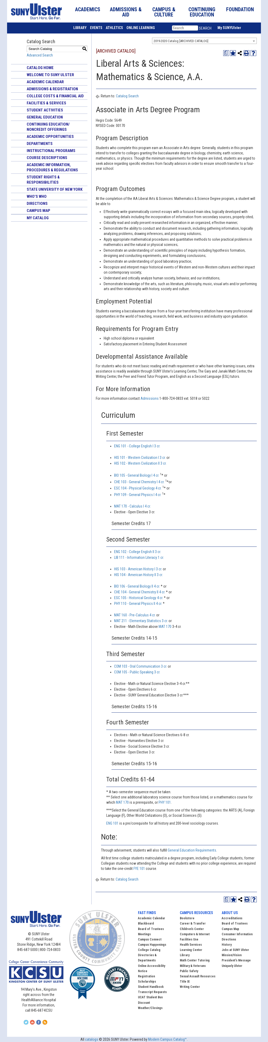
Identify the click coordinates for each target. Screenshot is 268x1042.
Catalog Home (40, 67)
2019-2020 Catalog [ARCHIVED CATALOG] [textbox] (181, 41)
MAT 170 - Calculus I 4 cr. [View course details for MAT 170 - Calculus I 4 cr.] (132, 506)
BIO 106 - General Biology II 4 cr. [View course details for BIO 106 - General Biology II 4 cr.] (137, 586)
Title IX (185, 981)
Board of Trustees (235, 923)
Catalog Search (127, 96)
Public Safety (189, 971)
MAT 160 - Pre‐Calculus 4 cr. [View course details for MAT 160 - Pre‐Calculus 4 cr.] (134, 615)
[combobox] (204, 41)
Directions (37, 203)
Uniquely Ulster (232, 966)
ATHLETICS (114, 28)
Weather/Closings (150, 1008)
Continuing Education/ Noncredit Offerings (48, 127)
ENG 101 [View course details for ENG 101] (112, 823)
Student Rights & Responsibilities (43, 180)
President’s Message (236, 960)
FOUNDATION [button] (240, 9)
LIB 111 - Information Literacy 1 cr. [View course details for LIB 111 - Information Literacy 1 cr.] (139, 557)
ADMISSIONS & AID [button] (126, 12)
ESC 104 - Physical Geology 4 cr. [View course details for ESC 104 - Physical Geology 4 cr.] (137, 488)
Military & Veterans (193, 966)
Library (184, 955)
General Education (45, 117)
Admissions (150, 398)
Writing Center (190, 987)
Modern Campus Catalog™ (167, 1039)
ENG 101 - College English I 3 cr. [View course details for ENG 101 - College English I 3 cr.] (137, 446)
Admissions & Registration (52, 89)
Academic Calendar (45, 82)
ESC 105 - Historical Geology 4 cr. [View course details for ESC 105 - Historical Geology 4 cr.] (138, 598)
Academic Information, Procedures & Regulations (52, 167)
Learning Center (191, 950)
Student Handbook (151, 987)
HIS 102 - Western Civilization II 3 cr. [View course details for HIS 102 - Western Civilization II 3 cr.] (140, 463)
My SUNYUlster (229, 28)
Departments (40, 143)
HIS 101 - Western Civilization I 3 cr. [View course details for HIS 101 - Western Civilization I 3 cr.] (140, 457)
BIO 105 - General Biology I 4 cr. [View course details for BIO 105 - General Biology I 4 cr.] (136, 475)
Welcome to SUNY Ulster (50, 74)
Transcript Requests (152, 992)
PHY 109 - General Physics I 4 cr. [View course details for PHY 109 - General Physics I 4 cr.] (137, 495)
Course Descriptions (47, 157)
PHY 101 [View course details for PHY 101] (165, 802)
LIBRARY (80, 28)
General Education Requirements (192, 850)
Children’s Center (192, 929)
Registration (146, 976)
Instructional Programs (51, 150)
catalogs (91, 1039)
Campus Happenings (152, 945)
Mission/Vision (232, 955)
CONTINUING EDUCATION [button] (201, 12)
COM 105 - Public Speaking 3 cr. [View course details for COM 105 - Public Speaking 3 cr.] (137, 672)
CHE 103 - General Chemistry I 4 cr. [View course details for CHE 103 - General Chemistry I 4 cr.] (139, 482)
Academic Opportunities (50, 136)
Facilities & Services (46, 103)
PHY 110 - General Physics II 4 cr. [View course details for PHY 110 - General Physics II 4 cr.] (138, 603)
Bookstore (187, 918)
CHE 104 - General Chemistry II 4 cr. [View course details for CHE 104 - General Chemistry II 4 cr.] (139, 592)
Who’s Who (37, 196)
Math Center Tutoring (195, 960)
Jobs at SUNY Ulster (235, 950)
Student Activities (45, 110)
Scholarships (147, 981)
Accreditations (232, 918)
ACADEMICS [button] (87, 9)
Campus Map (38, 210)
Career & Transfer (193, 923)
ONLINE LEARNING (140, 28)
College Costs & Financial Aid (55, 96)
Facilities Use (189, 939)
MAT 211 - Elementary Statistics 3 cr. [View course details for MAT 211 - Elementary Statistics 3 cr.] (141, 621)
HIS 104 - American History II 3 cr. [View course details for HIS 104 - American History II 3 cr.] (138, 575)
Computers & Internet (195, 934)
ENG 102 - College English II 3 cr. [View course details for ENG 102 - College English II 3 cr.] (137, 552)
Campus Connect (149, 939)
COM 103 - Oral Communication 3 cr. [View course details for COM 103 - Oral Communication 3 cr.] (140, 666)
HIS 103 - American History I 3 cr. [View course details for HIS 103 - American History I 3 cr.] (138, 569)
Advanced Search (40, 55)
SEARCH (205, 28)
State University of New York (54, 189)
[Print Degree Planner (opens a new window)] (226, 53)
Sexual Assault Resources (197, 976)
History (227, 945)
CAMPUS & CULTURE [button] (163, 12)
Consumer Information (237, 934)
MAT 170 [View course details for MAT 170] (165, 626)
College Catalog (149, 950)
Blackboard (146, 923)
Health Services (191, 945)
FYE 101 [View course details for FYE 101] (139, 868)
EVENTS (96, 28)
